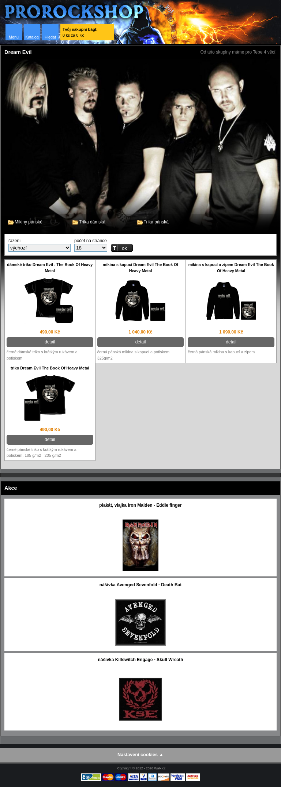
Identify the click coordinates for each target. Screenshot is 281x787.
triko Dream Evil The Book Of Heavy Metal (50, 368)
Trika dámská (92, 222)
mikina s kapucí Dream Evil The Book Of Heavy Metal (140, 267)
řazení (14, 240)
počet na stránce (90, 240)
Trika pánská (156, 222)
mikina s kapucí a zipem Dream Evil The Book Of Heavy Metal (231, 267)
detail (50, 342)
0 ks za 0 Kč (80, 32)
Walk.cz (159, 768)
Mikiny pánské (28, 222)
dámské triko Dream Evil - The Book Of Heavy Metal (50, 267)
